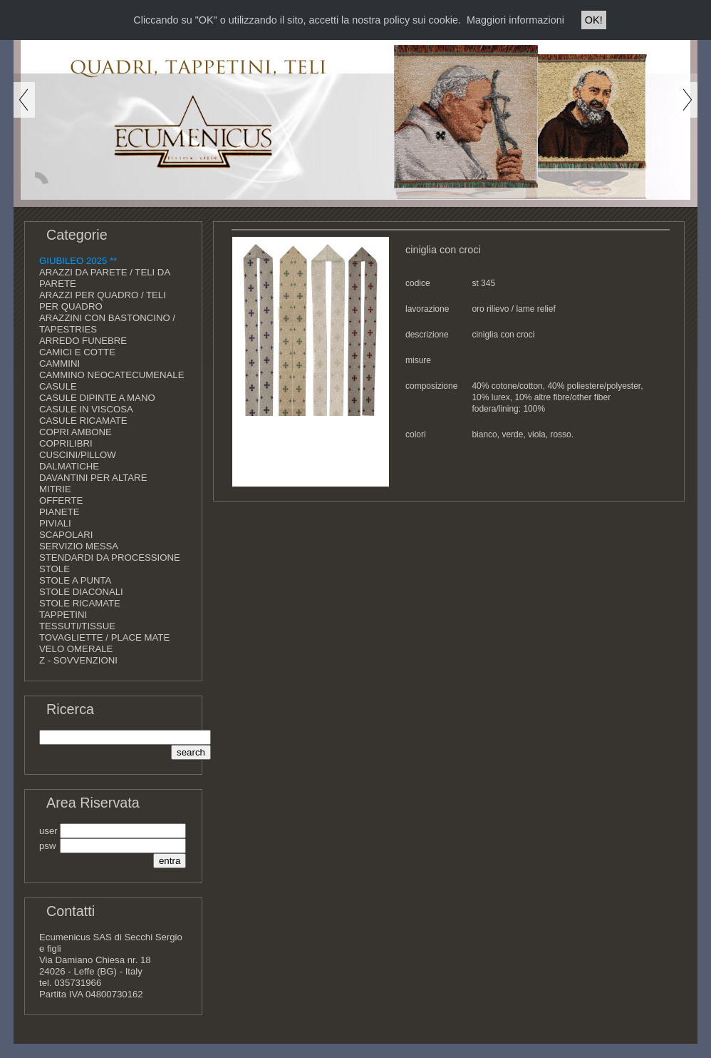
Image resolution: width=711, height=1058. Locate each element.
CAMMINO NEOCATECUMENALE (111, 375)
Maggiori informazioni (515, 20)
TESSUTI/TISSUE (77, 626)
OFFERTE (61, 500)
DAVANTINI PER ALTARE (93, 477)
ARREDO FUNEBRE (83, 340)
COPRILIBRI (66, 443)
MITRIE (55, 489)
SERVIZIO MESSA (78, 546)
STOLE (54, 569)
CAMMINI (59, 363)
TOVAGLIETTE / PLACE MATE (104, 637)
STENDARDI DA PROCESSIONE (109, 557)
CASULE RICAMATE (83, 420)
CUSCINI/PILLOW (77, 454)
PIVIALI (55, 523)
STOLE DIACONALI (81, 591)
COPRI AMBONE (75, 432)
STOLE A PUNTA (75, 580)
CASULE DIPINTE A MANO (97, 397)
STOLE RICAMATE (79, 603)
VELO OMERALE (76, 649)
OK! (594, 20)
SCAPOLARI (66, 534)
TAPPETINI (63, 614)
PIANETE (59, 512)
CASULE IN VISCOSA (86, 409)
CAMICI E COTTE (77, 352)
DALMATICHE (69, 466)
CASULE (58, 386)
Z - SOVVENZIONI (78, 660)
